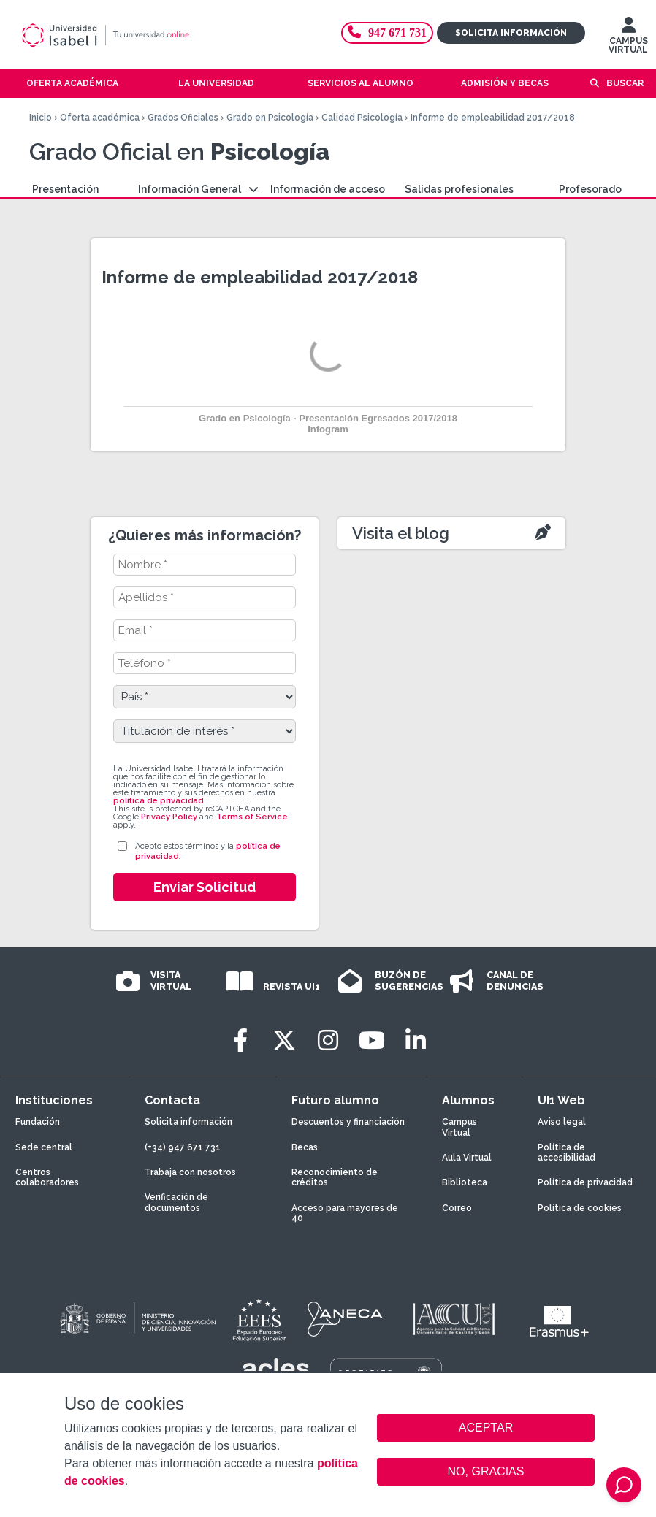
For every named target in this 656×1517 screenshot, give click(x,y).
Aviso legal (562, 1122)
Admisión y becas (505, 83)
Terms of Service (252, 817)
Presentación (65, 189)
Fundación (37, 1122)
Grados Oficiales (183, 117)
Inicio (40, 117)
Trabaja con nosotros (190, 1172)
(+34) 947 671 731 (183, 1147)
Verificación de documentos (176, 1202)
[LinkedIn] (415, 1040)
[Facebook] (240, 1040)
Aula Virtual (467, 1158)
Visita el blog (400, 533)
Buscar (625, 83)
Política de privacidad (585, 1182)
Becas (304, 1147)
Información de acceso (327, 189)
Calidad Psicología (362, 117)
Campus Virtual (459, 1127)
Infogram (328, 429)
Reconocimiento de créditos (334, 1177)
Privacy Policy (169, 817)
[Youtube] (372, 1040)
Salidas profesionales (459, 189)
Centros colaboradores (47, 1177)
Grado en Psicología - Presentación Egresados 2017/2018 (328, 418)
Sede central (43, 1147)
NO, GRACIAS (486, 1471)
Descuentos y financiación (348, 1122)
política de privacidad (158, 801)
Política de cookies (580, 1208)
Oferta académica (100, 117)
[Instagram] (328, 1040)
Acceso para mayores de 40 (344, 1213)
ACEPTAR (485, 1428)
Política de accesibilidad (566, 1152)
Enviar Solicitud (204, 887)
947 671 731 (387, 32)
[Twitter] (284, 1040)
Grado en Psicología (269, 117)
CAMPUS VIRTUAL (628, 39)
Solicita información (511, 33)
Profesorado (590, 189)
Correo (457, 1208)
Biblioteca (464, 1182)
